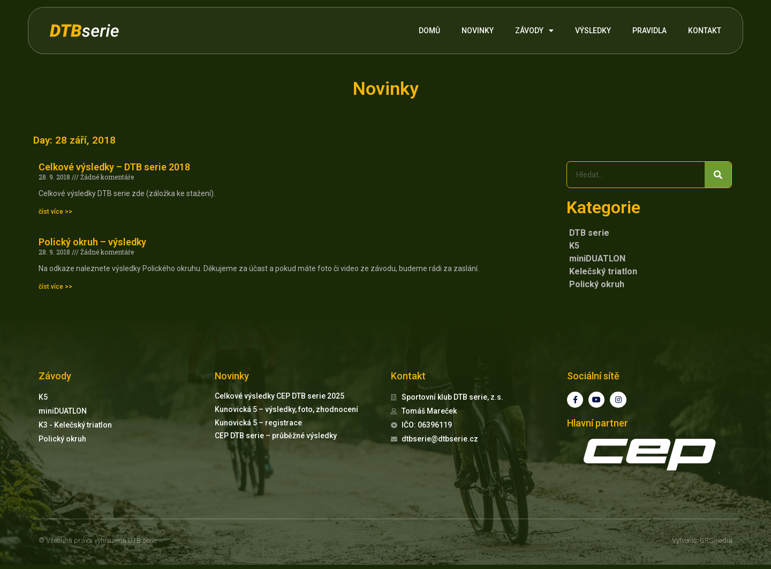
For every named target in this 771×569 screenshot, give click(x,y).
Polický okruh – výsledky (92, 242)
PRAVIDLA (649, 30)
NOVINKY (478, 30)
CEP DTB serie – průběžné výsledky (276, 435)
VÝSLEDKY (593, 30)
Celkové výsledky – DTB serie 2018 (114, 167)
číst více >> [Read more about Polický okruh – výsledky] (55, 286)
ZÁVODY (534, 30)
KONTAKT (704, 30)
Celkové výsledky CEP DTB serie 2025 (279, 396)
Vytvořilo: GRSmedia (702, 545)
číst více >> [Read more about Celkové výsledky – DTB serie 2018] (55, 211)
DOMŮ (429, 30)
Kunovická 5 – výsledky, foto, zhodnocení (286, 409)
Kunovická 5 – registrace (258, 422)
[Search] (718, 175)
